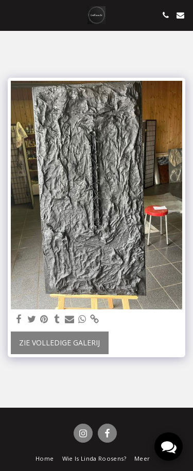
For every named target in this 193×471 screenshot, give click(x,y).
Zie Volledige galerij (59, 342)
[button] (11, 14)
